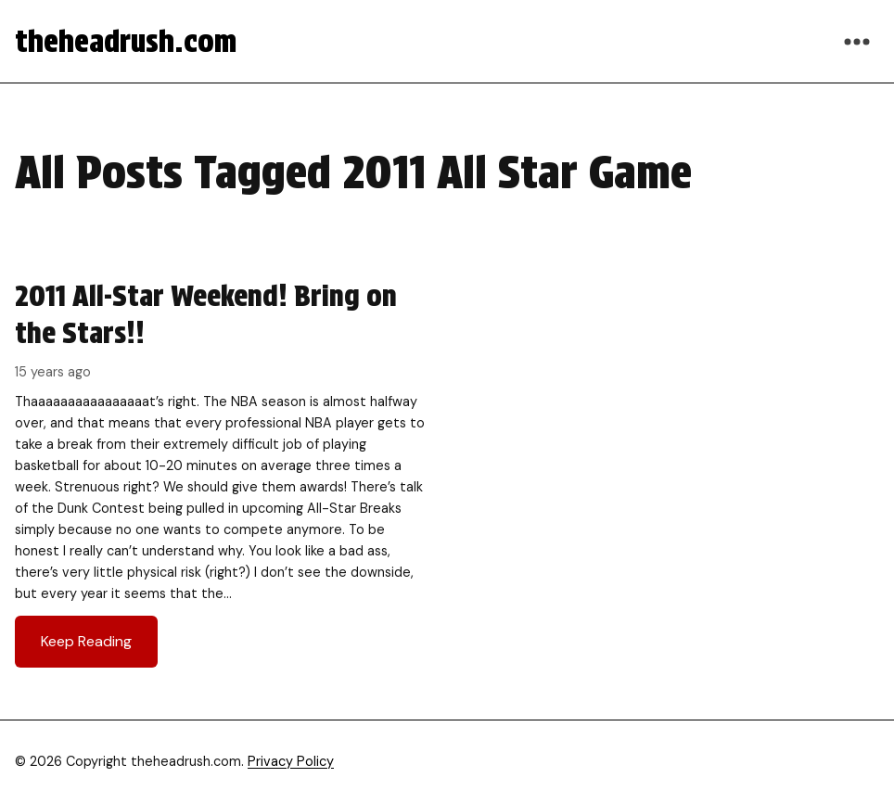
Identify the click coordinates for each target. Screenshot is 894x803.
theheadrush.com (125, 41)
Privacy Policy (291, 761)
